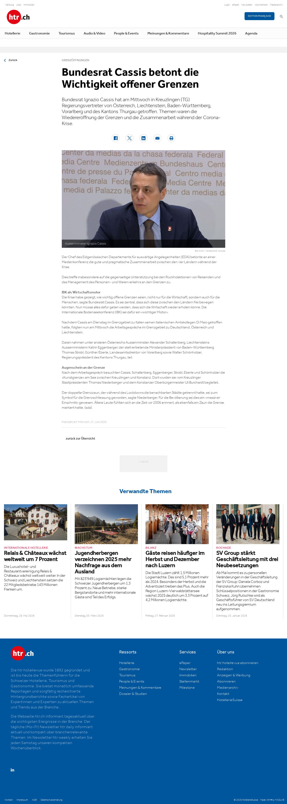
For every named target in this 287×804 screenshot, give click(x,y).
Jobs (18, 5)
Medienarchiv (276, 5)
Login (227, 5)
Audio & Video (94, 33)
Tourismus (67, 33)
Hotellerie (12, 33)
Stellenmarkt (189, 681)
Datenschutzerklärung (51, 800)
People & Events (126, 33)
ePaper (235, 5)
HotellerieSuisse (230, 700)
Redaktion (225, 669)
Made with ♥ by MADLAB (272, 800)
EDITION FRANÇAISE (259, 16)
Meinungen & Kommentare (168, 33)
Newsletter (247, 5)
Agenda (251, 33)
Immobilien (29, 5)
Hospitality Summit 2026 (217, 33)
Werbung (9, 5)
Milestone (187, 687)
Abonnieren (226, 681)
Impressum (22, 800)
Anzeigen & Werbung (233, 675)
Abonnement (261, 5)
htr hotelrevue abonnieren (237, 663)
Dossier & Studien (133, 694)
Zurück (13, 60)
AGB (34, 800)
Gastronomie (39, 33)
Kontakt (223, 694)
